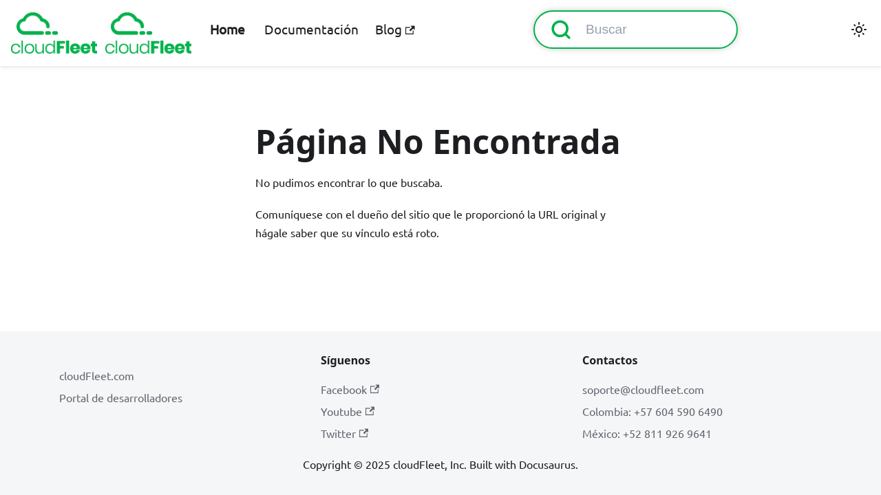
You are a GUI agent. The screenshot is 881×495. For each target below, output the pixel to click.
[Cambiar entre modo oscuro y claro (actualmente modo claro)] (859, 30)
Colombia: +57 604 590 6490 (652, 411)
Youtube (347, 411)
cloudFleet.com (96, 375)
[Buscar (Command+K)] (635, 29)
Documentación (311, 29)
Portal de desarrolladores (120, 397)
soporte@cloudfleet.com (643, 389)
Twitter (344, 433)
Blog (394, 29)
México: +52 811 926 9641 (647, 433)
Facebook (350, 389)
